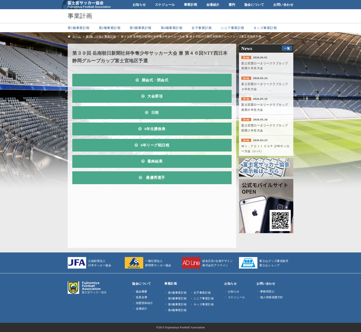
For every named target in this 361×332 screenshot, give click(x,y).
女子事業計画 (202, 28)
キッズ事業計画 (265, 28)
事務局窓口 (267, 291)
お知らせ (139, 4)
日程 (155, 113)
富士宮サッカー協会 (86, 4)
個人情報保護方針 (271, 297)
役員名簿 (141, 297)
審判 (232, 4)
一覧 (287, 48)
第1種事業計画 (79, 28)
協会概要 (141, 291)
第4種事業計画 (172, 28)
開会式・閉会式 (155, 80)
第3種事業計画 (140, 28)
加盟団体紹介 (144, 303)
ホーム (76, 36)
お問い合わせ (283, 4)
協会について (254, 4)
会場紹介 (213, 4)
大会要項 (155, 96)
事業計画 (190, 4)
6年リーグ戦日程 (155, 145)
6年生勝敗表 (155, 129)
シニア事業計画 (232, 28)
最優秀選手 (155, 178)
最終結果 (155, 161)
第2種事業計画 (110, 28)
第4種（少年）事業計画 (101, 36)
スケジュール (165, 4)
